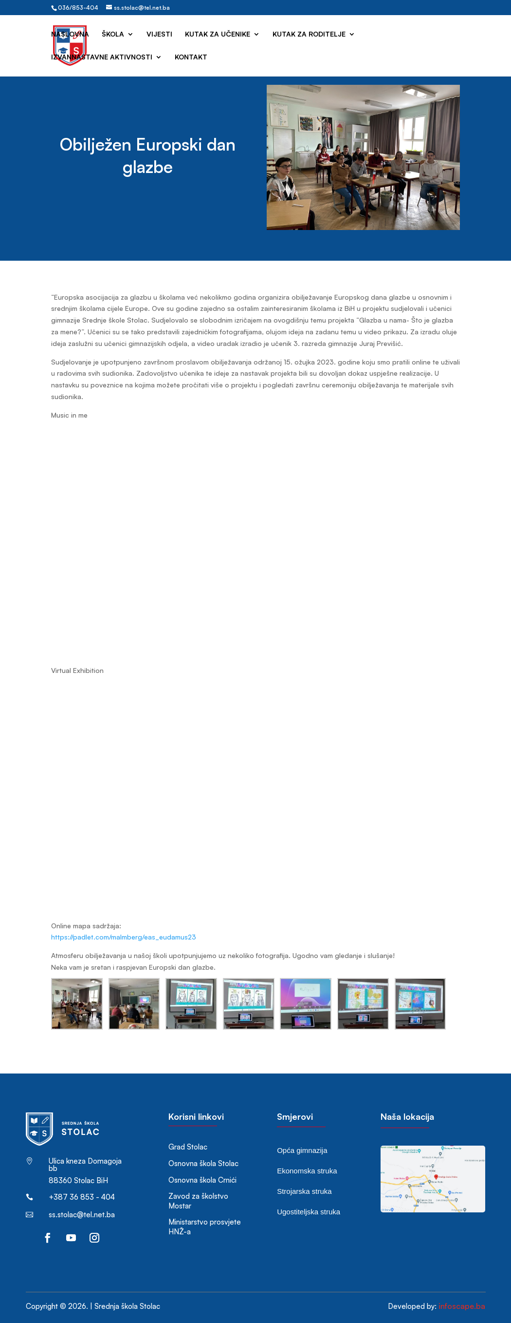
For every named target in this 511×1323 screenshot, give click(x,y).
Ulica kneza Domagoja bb (85, 1164)
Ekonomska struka (307, 1171)
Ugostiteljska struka (308, 1212)
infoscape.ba (461, 1306)
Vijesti (159, 34)
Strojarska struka (304, 1191)
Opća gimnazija (302, 1150)
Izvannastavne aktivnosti (101, 57)
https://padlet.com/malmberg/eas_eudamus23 (123, 937)
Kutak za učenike (217, 34)
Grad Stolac (187, 1146)
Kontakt (191, 57)
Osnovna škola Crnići (202, 1180)
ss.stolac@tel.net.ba (82, 1214)
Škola (113, 34)
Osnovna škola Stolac (203, 1163)
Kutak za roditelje (309, 34)
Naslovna (70, 34)
